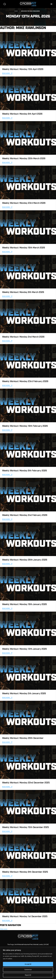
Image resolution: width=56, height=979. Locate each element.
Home (16, 11)
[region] (28, 963)
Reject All (28, 975)
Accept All (28, 964)
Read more (6, 73)
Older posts (3, 929)
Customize (28, 969)
